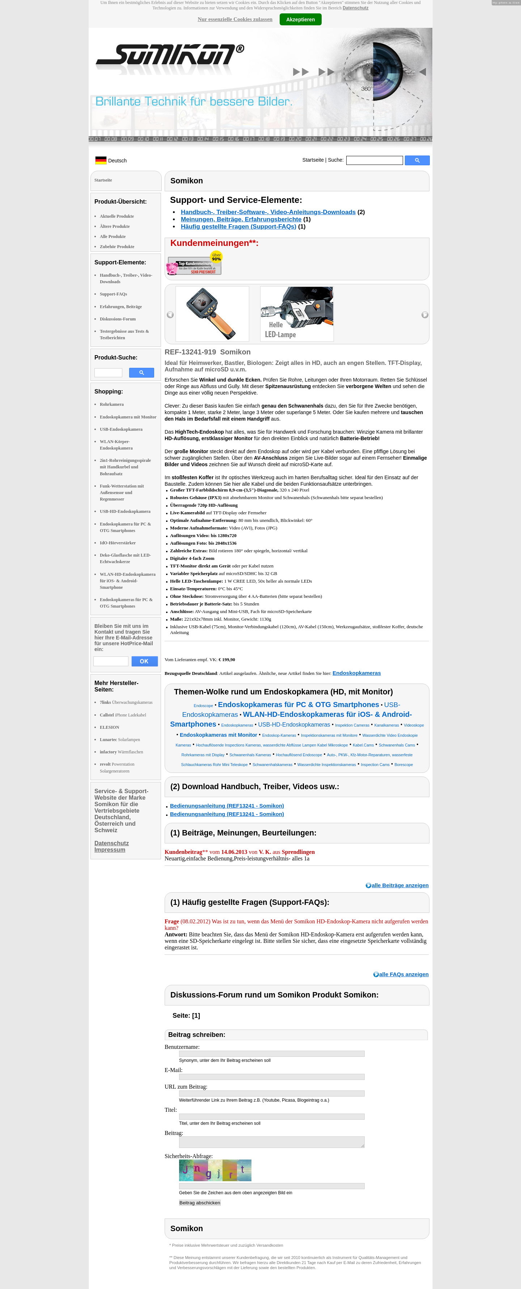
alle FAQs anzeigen (404, 974)
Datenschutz (355, 7)
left (170, 314)
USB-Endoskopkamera (121, 429)
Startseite (313, 160)
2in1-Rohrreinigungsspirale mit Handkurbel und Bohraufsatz (125, 467)
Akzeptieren (300, 19)
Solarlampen (120, 739)
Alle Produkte (113, 236)
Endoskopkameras (356, 673)
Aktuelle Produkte (117, 216)
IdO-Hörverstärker (118, 542)
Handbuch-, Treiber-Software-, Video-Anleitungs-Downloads (268, 212)
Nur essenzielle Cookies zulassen (235, 19)
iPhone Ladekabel (123, 715)
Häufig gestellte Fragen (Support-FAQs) (238, 226)
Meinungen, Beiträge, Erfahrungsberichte (241, 219)
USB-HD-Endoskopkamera (125, 511)
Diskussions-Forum (118, 319)
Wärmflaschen (121, 751)
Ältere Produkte (115, 226)
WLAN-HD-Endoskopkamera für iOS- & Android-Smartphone (128, 581)
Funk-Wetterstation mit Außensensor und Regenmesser (122, 493)
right (425, 314)
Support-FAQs (113, 294)
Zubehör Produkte (117, 246)
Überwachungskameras (126, 702)
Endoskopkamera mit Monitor (128, 417)
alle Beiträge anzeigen (400, 885)
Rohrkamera (112, 404)
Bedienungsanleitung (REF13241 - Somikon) (227, 806)
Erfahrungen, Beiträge (121, 306)
